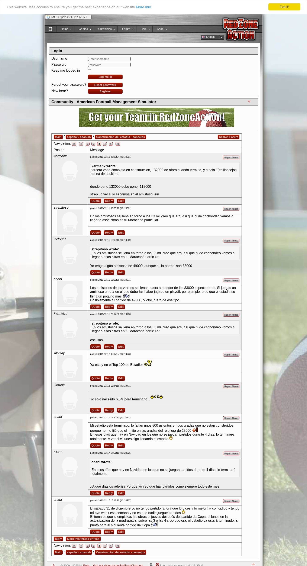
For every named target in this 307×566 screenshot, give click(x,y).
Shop (159, 29)
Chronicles (104, 29)
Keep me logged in (65, 70)
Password (58, 64)
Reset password (105, 85)
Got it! (284, 7)
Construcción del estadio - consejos (120, 137)
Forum (125, 29)
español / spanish (79, 137)
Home (64, 29)
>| (118, 144)
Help (143, 29)
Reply (109, 200)
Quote (95, 200)
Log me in (105, 76)
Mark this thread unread (83, 538)
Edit (121, 200)
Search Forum (228, 137)
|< (74, 144)
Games (82, 29)
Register (105, 91)
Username (59, 58)
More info (143, 7)
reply (58, 538)
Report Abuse (231, 157)
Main (58, 137)
